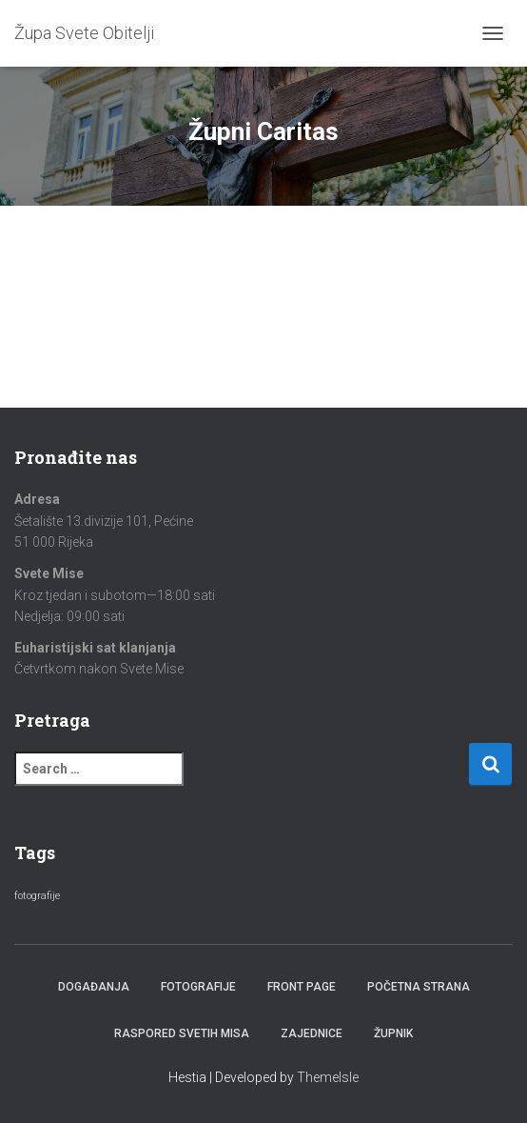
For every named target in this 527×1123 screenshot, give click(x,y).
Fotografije (198, 986)
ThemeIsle (328, 1077)
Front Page (301, 986)
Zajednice (311, 1033)
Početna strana (418, 986)
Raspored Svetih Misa (181, 1033)
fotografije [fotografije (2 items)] (37, 896)
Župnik (393, 1033)
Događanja (93, 986)
